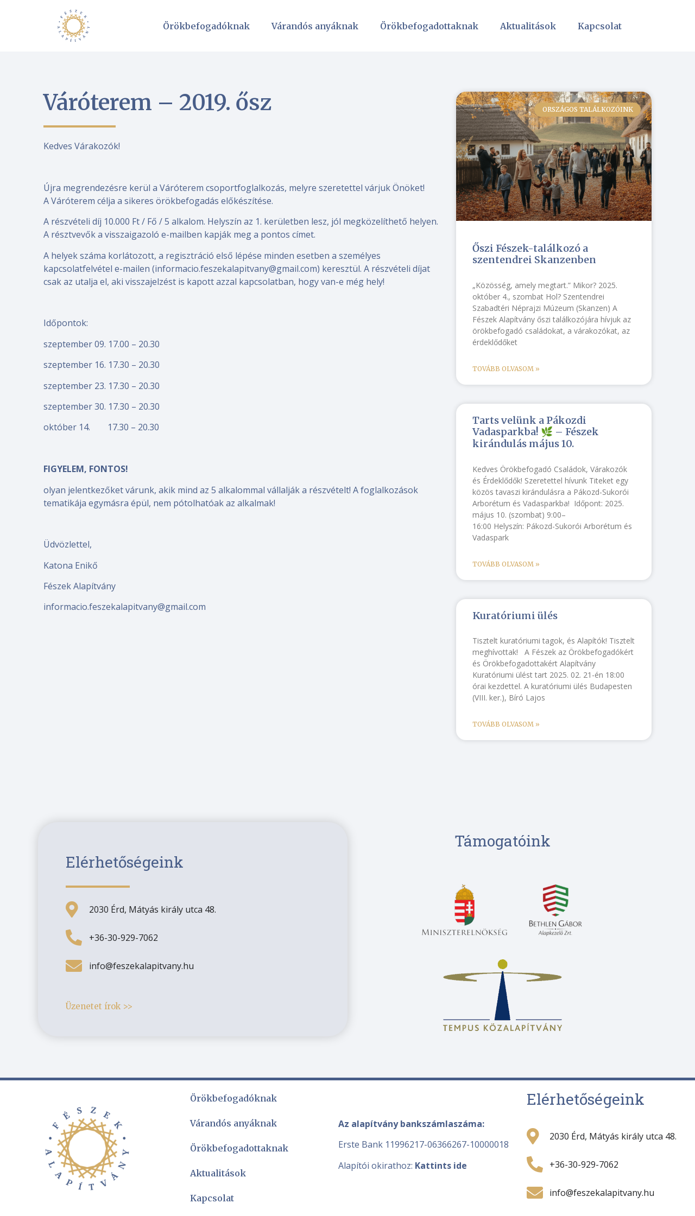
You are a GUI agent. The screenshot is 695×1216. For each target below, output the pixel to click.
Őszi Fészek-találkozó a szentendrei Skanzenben (534, 254)
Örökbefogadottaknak (429, 26)
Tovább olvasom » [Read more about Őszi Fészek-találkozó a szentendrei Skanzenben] (506, 369)
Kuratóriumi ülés (515, 615)
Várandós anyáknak (314, 26)
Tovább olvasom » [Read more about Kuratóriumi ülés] (506, 724)
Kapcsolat (600, 26)
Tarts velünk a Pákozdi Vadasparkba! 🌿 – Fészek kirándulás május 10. (535, 432)
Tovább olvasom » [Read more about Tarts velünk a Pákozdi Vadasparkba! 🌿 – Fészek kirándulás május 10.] (506, 564)
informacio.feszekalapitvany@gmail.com (236, 269)
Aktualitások (528, 26)
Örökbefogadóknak (206, 26)
